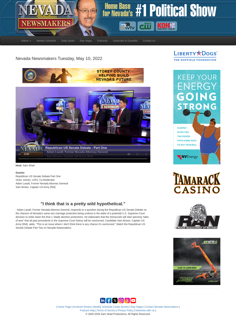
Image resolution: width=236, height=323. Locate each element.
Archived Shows (82, 306)
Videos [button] (26, 40)
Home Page (64, 306)
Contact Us (149, 40)
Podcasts (102, 40)
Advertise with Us (145, 310)
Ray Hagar (86, 40)
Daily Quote (67, 40)
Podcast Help (87, 310)
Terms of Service (106, 310)
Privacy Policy (125, 310)
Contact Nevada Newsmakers (161, 306)
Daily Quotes (121, 306)
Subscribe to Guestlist (125, 40)
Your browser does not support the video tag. (83, 125)
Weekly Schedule (46, 40)
